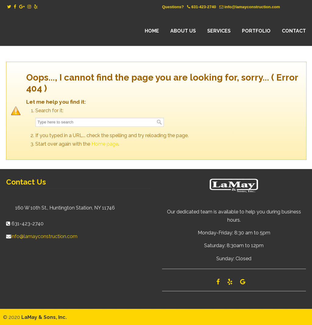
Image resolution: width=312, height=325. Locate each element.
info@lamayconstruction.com (252, 7)
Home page (104, 144)
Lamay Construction (59, 31)
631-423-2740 (203, 7)
